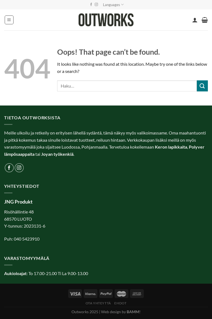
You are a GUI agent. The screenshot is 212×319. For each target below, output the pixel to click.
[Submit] (202, 85)
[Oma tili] (195, 20)
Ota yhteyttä (98, 303)
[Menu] (9, 19)
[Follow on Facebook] (91, 5)
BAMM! (134, 311)
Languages (113, 4)
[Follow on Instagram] (96, 5)
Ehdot (120, 303)
